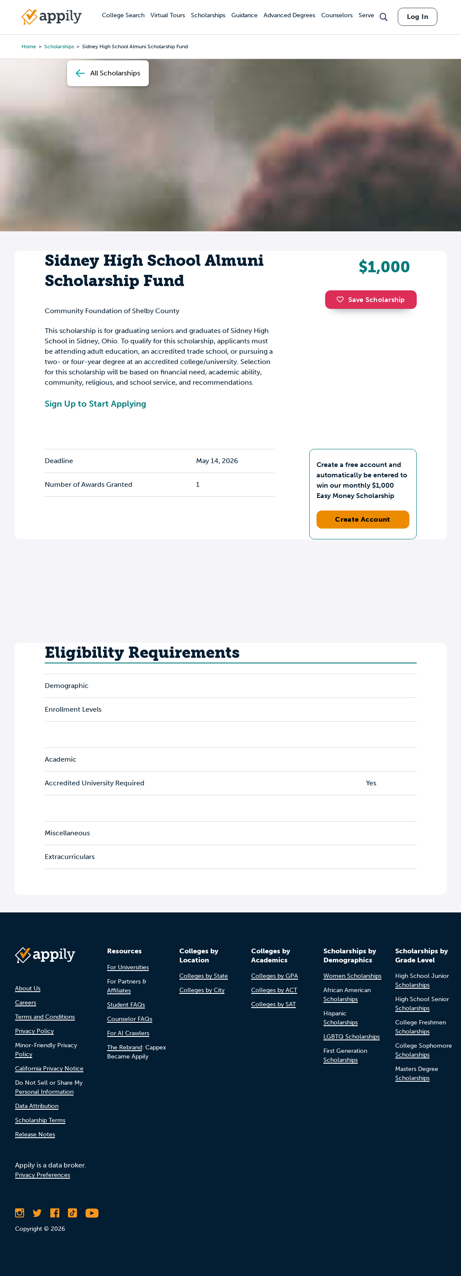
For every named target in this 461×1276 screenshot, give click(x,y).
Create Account (362, 519)
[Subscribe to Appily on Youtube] (92, 1213)
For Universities (128, 967)
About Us (27, 988)
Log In (417, 16)
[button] (342, 299)
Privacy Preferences (42, 1175)
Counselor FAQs (129, 1019)
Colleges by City (201, 990)
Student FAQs (126, 1004)
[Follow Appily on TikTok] (72, 1213)
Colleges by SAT (273, 1004)
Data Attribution (36, 1106)
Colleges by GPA (274, 976)
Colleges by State (203, 976)
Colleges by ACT (274, 990)
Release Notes (35, 1134)
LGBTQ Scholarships (351, 1036)
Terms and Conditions (45, 1017)
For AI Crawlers (128, 1033)
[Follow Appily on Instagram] (19, 1213)
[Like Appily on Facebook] (54, 1213)
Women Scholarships (352, 976)
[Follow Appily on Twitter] (37, 1213)
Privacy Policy (34, 1031)
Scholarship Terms (40, 1120)
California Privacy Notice (49, 1068)
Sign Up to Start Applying (95, 403)
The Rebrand (124, 1047)
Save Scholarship (371, 300)
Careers (25, 1002)
